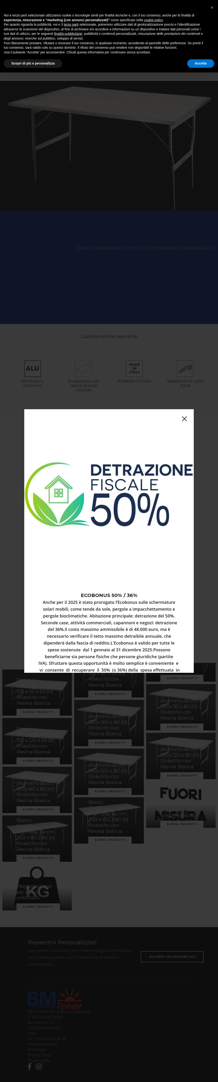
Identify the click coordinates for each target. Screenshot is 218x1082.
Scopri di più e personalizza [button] (33, 63)
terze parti (71, 24)
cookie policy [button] (153, 20)
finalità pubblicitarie (68, 34)
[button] (212, 7)
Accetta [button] (201, 63)
